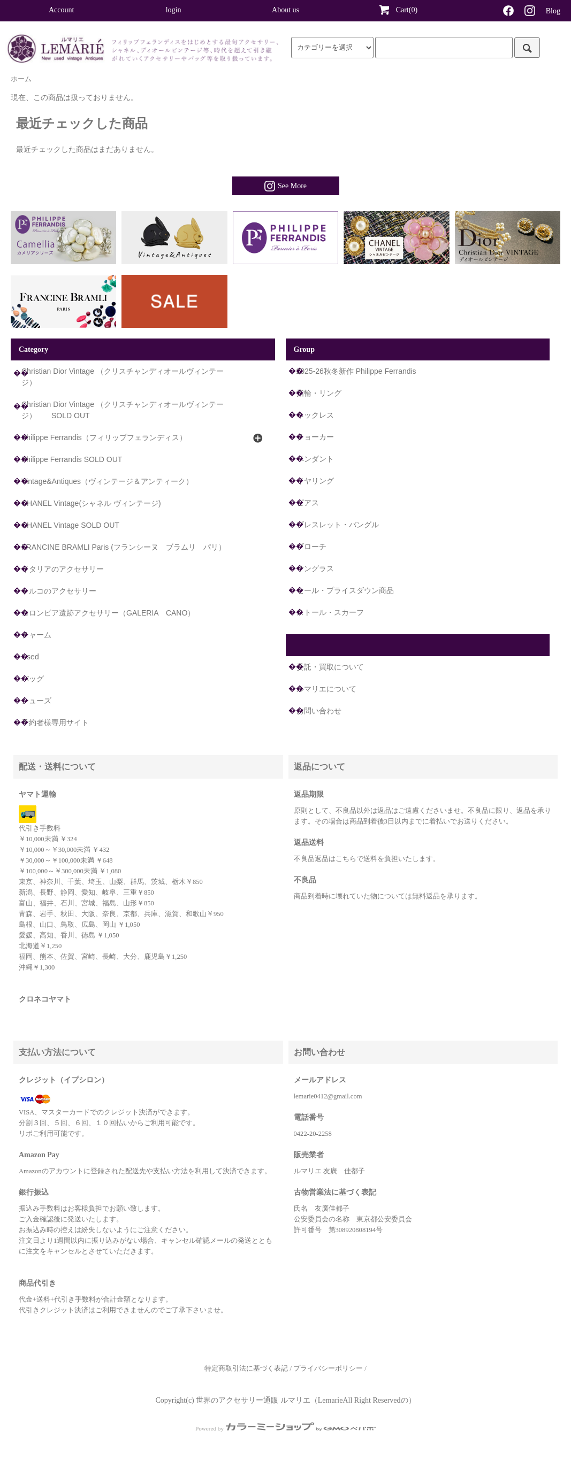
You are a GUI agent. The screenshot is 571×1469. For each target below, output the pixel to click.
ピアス (307, 502)
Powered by (285, 1428)
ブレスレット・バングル (337, 524)
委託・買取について (330, 667)
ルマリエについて (326, 688)
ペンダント (315, 459)
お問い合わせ (318, 710)
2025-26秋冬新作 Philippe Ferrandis (356, 371)
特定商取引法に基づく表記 (246, 1368)
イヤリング (315, 480)
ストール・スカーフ (330, 612)
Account (61, 10)
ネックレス (315, 415)
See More (285, 186)
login (173, 10)
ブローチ (311, 546)
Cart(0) (397, 9)
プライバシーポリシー (328, 1368)
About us (285, 10)
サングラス (315, 568)
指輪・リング (318, 393)
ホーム (21, 79)
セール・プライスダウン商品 (345, 590)
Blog (553, 11)
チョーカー (315, 437)
